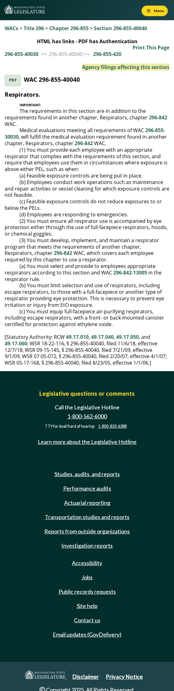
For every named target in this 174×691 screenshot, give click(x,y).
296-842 (158, 117)
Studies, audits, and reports (87, 474)
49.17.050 (127, 337)
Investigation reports (87, 545)
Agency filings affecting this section (125, 67)
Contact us (87, 620)
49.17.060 (16, 343)
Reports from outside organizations (87, 531)
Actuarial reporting (87, 502)
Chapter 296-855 (69, 28)
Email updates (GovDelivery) (87, 634)
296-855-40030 (21, 54)
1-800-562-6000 (87, 416)
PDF (13, 80)
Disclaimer (85, 676)
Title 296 (34, 28)
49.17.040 (102, 337)
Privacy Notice (124, 676)
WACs (11, 28)
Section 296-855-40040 (120, 28)
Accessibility (87, 563)
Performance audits (87, 488)
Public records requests (87, 591)
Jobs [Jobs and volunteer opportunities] (87, 577)
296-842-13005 (130, 272)
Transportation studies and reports (87, 517)
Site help (87, 605)
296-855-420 (107, 54)
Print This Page (151, 47)
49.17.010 (77, 337)
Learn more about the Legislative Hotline (87, 441)
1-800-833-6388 (112, 426)
